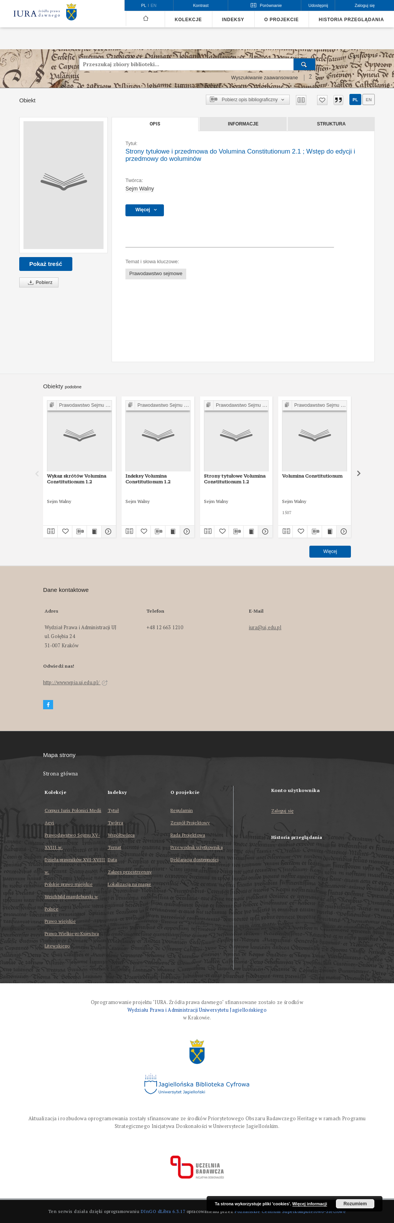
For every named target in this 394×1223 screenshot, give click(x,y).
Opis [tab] (155, 124)
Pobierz (38, 282)
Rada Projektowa (187, 835)
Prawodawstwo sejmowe (155, 273)
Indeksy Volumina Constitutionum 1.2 (147, 478)
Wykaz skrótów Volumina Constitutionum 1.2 (76, 478)
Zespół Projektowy (190, 822)
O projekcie (281, 19)
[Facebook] (48, 705)
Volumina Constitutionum (312, 476)
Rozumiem (355, 1203)
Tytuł (113, 810)
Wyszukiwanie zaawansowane (264, 77)
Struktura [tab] (331, 124)
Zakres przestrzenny (130, 872)
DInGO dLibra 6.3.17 (163, 1211)
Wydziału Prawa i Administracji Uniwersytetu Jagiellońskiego (197, 1010)
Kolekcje (188, 19)
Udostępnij (318, 5)
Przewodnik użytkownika (196, 847)
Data (112, 859)
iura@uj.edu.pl (265, 627)
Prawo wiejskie (60, 921)
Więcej (330, 551)
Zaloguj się (282, 811)
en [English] (154, 5)
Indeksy (233, 19)
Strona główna (60, 773)
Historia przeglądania (351, 19)
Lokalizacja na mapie (129, 884)
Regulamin (181, 810)
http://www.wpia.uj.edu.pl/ (75, 682)
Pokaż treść (45, 264)
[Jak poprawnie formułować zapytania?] (311, 77)
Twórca (116, 822)
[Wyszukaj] (305, 64)
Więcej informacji (309, 1203)
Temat (115, 847)
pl (355, 99)
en (369, 99)
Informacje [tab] (243, 124)
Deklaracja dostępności (194, 859)
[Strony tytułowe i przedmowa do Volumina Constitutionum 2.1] (63, 185)
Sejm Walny (139, 188)
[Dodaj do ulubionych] (322, 100)
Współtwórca (121, 835)
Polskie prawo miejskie (69, 884)
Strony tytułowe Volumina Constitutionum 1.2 (234, 478)
